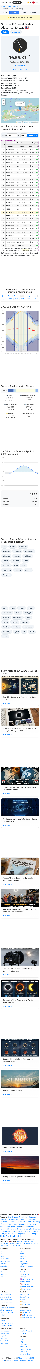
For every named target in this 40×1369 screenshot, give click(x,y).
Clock (22, 1251)
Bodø (4, 608)
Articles (22, 1339)
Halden (5, 622)
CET (29, 55)
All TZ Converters (6, 1310)
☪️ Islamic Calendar (26, 1279)
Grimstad (6, 617)
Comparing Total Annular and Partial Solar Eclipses (18, 1001)
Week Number (25, 1282)
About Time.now (25, 1349)
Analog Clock (4, 1333)
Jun (34, 296)
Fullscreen (20, 66)
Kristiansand (29, 551)
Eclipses (22, 1299)
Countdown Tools (6, 1302)
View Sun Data (32, 135)
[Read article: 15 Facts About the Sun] (20, 1136)
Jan (3, 296)
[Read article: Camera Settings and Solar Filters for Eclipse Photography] (20, 957)
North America (5, 1259)
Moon (23, 12)
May (28, 296)
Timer (22, 1259)
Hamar (31, 608)
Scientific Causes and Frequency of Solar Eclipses (19, 698)
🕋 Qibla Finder (25, 1312)
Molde (13, 608)
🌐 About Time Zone (27, 1287)
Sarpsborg (6, 565)
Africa (2, 1251)
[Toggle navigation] (37, 2)
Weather (33, 12)
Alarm (22, 1254)
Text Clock (3, 1338)
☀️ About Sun (24, 1302)
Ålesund (15, 6)
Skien (16, 565)
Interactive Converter (7, 1308)
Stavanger (6, 551)
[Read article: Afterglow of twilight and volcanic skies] (20, 1165)
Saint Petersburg (29, 1241)
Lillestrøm (6, 556)
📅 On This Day (25, 1274)
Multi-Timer (24, 1261)
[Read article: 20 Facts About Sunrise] (20, 1079)
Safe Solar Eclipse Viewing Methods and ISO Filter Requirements (19, 910)
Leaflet (18, 122)
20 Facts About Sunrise (12, 1090)
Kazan (36, 1243)
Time (4, 12)
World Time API (12, 1360)
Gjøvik (16, 632)
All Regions (4, 1272)
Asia (1, 1254)
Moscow (19, 1241)
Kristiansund (17, 617)
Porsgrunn (6, 575)
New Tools (23, 1344)
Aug (10, 299)
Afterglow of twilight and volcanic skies (19, 1176)
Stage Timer (24, 1264)
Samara (17, 1245)
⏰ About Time (25, 1284)
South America (5, 1261)
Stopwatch (23, 1256)
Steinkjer (6, 627)
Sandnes (17, 556)
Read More (7, 703)
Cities (9, 6)
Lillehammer (7, 613)
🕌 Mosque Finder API (27, 1317)
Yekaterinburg (14, 1243)
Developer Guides (26, 1360)
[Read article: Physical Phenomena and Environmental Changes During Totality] (20, 717)
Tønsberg (18, 570)
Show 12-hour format (20, 69)
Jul (4, 299)
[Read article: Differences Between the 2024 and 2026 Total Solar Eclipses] (20, 776)
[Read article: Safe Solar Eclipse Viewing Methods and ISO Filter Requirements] (20, 898)
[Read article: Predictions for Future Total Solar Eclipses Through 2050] (20, 807)
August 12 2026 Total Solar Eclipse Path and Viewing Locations (19, 879)
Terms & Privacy (25, 1354)
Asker (26, 561)
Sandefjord (16, 561)
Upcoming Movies (6, 1323)
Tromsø (5, 561)
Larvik (28, 617)
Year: (18, 135)
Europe (2, 1256)
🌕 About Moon (25, 1304)
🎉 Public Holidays (26, 1289)
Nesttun (28, 570)
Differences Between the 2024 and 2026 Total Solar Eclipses (19, 788)
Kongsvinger (28, 627)
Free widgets (4, 1331)
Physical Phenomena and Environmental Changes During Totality (19, 729)
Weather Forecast (26, 1331)
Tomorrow (17, 32)
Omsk (12, 1245)
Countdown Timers (6, 1299)
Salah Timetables (25, 1310)
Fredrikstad (27, 556)
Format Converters (6, 1312)
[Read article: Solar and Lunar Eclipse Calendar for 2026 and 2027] (20, 1048)
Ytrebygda (28, 613)
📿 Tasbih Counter (26, 1315)
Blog (21, 1342)
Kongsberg (6, 632)
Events (2, 1321)
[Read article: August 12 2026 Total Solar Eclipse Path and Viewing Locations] (20, 866)
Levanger (24, 622)
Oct (22, 299)
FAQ (3, 1360)
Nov (28, 299)
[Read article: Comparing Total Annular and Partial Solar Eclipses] (20, 988)
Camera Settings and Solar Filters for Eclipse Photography (18, 969)
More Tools (23, 1347)
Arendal (21, 608)
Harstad (14, 622)
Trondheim (23, 546)
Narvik (32, 632)
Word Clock (4, 1341)
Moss (23, 565)
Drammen (17, 551)
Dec (35, 299)
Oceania (3, 1264)
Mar (15, 296)
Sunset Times (24, 1297)
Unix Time (3, 1315)
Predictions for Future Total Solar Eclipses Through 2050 (20, 820)
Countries (3, 1274)
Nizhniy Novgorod (26, 1243)
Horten (18, 613)
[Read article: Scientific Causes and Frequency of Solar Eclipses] (20, 685)
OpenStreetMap (27, 122)
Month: (4, 135)
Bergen (12, 546)
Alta (24, 632)
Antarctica (3, 1266)
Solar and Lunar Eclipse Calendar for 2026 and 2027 (18, 1060)
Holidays (23, 1277)
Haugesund (7, 570)
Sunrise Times (24, 1294)
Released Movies (6, 1326)
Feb (9, 296)
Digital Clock (4, 1336)
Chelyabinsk (4, 1245)
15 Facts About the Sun (12, 1147)
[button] (20, 109)
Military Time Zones (26, 1266)
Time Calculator (5, 1294)
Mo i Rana (16, 627)
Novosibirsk (4, 1243)
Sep (16, 299)
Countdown (4, 1343)
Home (3, 6)
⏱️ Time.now (6, 2)
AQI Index (23, 1333)
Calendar (23, 1272)
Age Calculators (5, 1297)
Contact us (23, 1351)
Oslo (4, 546)
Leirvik (5, 636)
